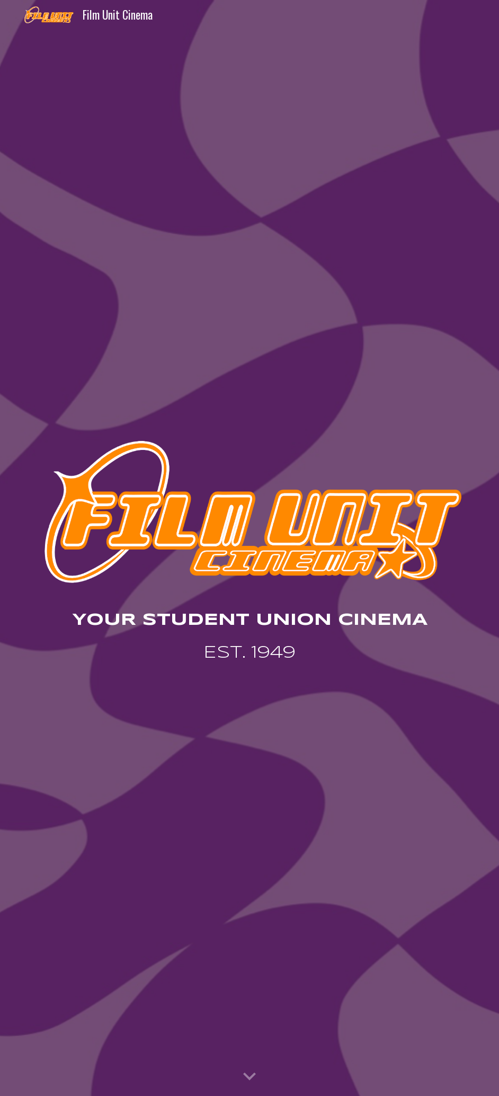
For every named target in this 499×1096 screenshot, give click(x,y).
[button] (249, 1077)
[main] (249, 638)
